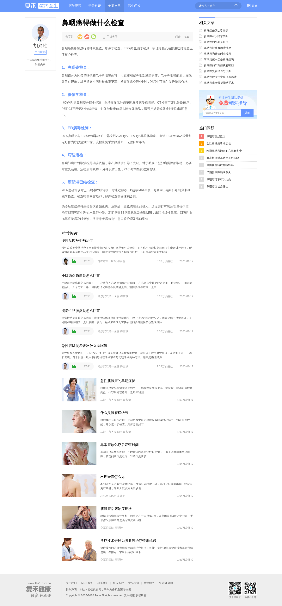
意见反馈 (133, 582)
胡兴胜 (40, 45)
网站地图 (149, 582)
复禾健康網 (166, 582)
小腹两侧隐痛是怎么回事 (81, 276)
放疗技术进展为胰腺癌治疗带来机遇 (128, 541)
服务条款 (118, 582)
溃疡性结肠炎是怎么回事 (81, 311)
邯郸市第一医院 (107, 261)
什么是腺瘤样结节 (114, 413)
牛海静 (121, 261)
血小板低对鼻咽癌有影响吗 (222, 157)
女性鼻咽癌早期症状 (218, 143)
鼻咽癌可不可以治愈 (218, 179)
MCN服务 (87, 582)
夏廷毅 (119, 527)
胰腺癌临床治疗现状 (116, 509)
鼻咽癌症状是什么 (217, 186)
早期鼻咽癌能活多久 (218, 172)
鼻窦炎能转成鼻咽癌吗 (220, 165)
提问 (247, 112)
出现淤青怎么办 (112, 477)
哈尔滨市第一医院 (108, 296)
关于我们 (71, 582)
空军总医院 (107, 527)
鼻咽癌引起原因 (215, 136)
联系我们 (102, 582)
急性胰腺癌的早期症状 (117, 381)
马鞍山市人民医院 (111, 399)
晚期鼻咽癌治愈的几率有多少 (224, 150)
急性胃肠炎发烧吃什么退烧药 (84, 346)
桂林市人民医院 (109, 495)
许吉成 (124, 296)
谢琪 (123, 495)
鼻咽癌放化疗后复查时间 (119, 445)
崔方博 (127, 399)
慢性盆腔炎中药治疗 (77, 241)
